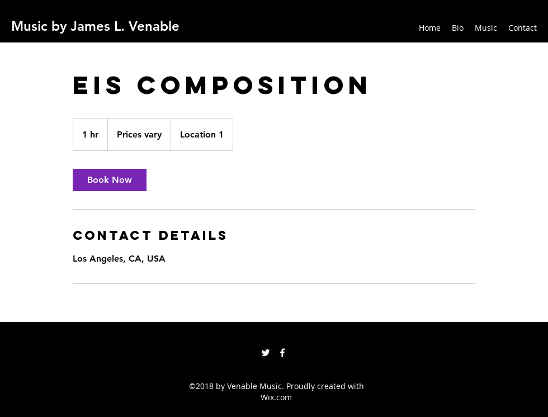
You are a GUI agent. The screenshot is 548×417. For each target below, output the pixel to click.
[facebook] (282, 352)
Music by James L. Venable (95, 26)
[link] (110, 180)
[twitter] (265, 352)
